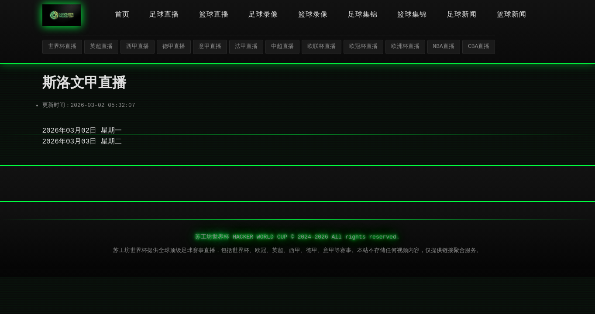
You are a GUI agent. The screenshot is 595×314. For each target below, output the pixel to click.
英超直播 (101, 46)
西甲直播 (137, 46)
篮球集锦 (412, 15)
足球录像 (263, 15)
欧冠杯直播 (363, 46)
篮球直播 (214, 15)
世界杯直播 (62, 46)
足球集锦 (363, 15)
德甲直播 (173, 46)
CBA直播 (478, 46)
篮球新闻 (511, 15)
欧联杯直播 (321, 46)
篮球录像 (313, 15)
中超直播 (282, 46)
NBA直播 (443, 46)
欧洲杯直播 (405, 46)
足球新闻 (462, 15)
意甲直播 (210, 46)
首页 (122, 15)
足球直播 (164, 15)
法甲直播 (246, 46)
